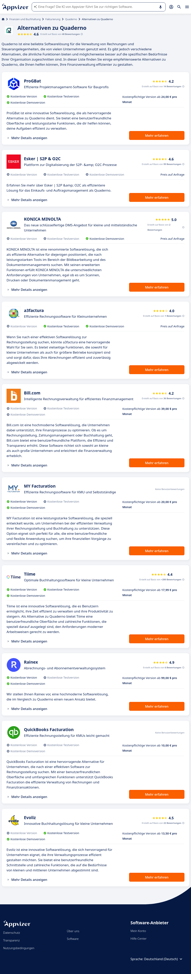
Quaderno (71, 19)
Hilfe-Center (138, 938)
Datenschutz (11, 933)
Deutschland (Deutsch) (163, 959)
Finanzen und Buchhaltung (25, 19)
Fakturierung (52, 19)
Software (73, 939)
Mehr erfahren (156, 135)
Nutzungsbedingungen (18, 948)
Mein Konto (138, 931)
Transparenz (11, 940)
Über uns (73, 931)
